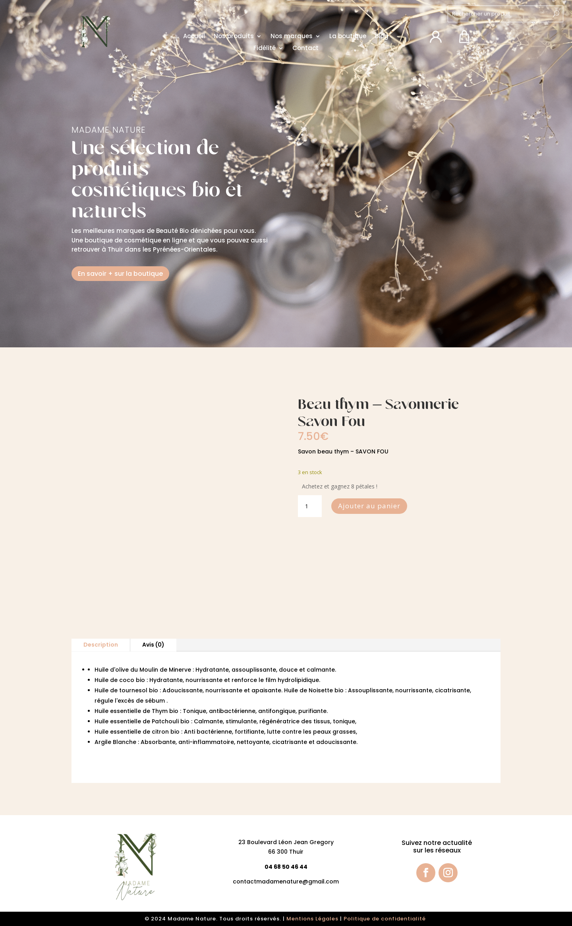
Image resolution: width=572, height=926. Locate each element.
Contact (305, 48)
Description (100, 645)
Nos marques (292, 36)
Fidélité (264, 48)
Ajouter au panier (369, 505)
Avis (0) (153, 645)
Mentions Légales (312, 918)
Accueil (194, 36)
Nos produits (234, 36)
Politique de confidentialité (385, 918)
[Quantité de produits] (310, 506)
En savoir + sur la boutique (120, 273)
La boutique (347, 36)
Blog (381, 36)
